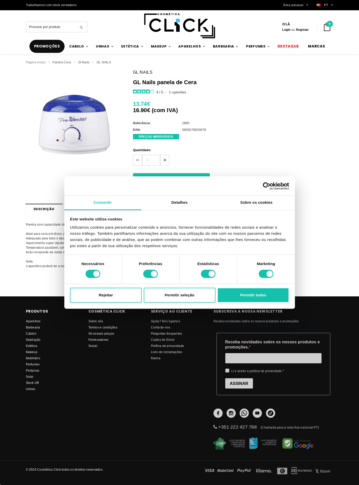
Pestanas (32, 370)
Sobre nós (95, 321)
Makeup (31, 352)
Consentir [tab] (103, 202)
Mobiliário (33, 358)
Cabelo (31, 333)
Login (286, 30)
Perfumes (33, 364)
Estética (31, 346)
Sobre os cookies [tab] (256, 202)
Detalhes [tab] (179, 202)
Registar (302, 30)
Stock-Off (32, 383)
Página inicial (36, 62)
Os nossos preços (101, 333)
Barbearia (33, 327)
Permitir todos (253, 295)
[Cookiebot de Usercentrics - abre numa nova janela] (266, 186)
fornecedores (98, 340)
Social (92, 346)
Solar (30, 377)
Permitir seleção (179, 295)
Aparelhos (33, 321)
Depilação (33, 340)
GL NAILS (104, 62)
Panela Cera (62, 62)
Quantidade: (142, 150)
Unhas (30, 389)
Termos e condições (102, 327)
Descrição (44, 209)
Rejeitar (106, 295)
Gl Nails (84, 62)
